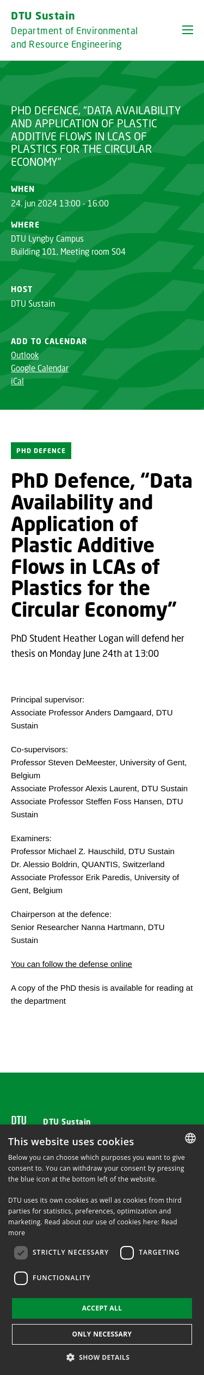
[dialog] (102, 1250)
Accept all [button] (102, 1308)
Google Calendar (40, 368)
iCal (17, 381)
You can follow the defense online (71, 964)
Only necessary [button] (102, 1334)
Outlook (25, 355)
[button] (187, 29)
